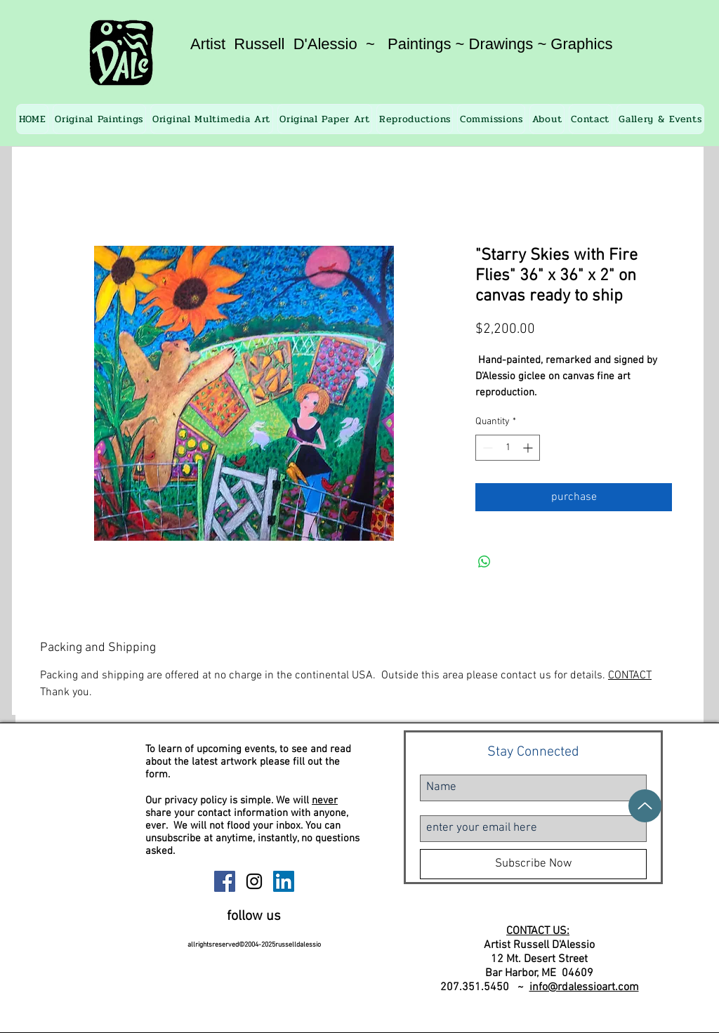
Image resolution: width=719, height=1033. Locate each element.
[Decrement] (486, 447)
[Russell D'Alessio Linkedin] (283, 881)
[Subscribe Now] (533, 864)
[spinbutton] (507, 447)
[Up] (644, 805)
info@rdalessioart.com (584, 987)
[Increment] (529, 447)
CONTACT (630, 676)
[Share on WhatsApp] (484, 561)
